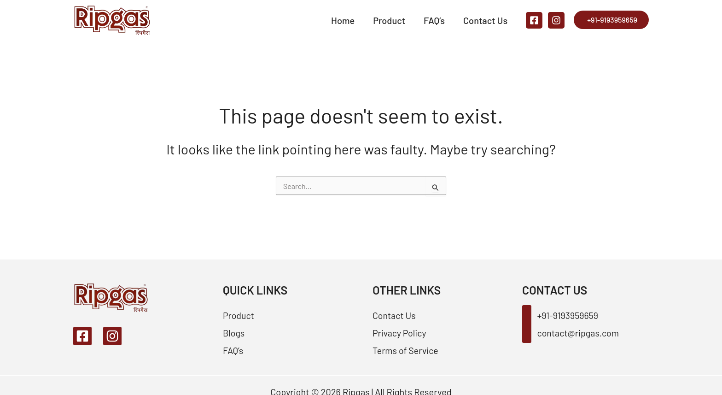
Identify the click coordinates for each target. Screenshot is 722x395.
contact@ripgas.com (571, 332)
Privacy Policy (400, 332)
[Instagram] (556, 20)
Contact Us (485, 20)
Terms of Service (406, 350)
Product (389, 20)
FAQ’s (434, 20)
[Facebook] (534, 20)
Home (343, 20)
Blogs (234, 332)
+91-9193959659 (612, 19)
